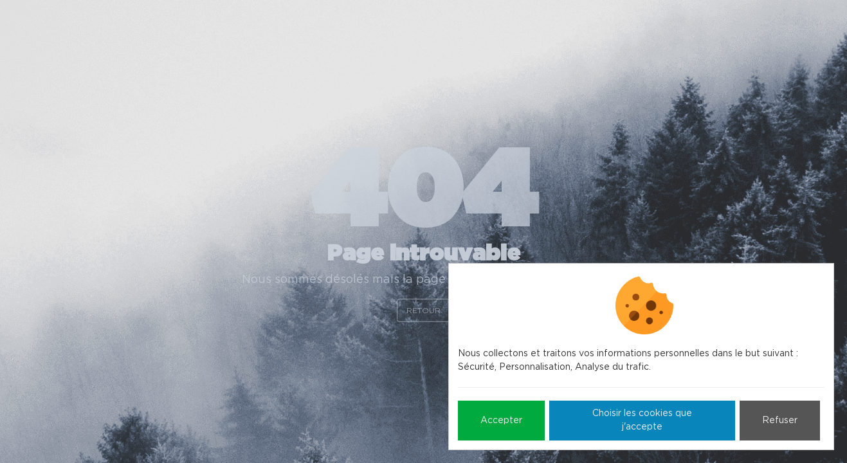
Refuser (779, 420)
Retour (423, 310)
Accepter (501, 420)
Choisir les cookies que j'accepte (642, 420)
